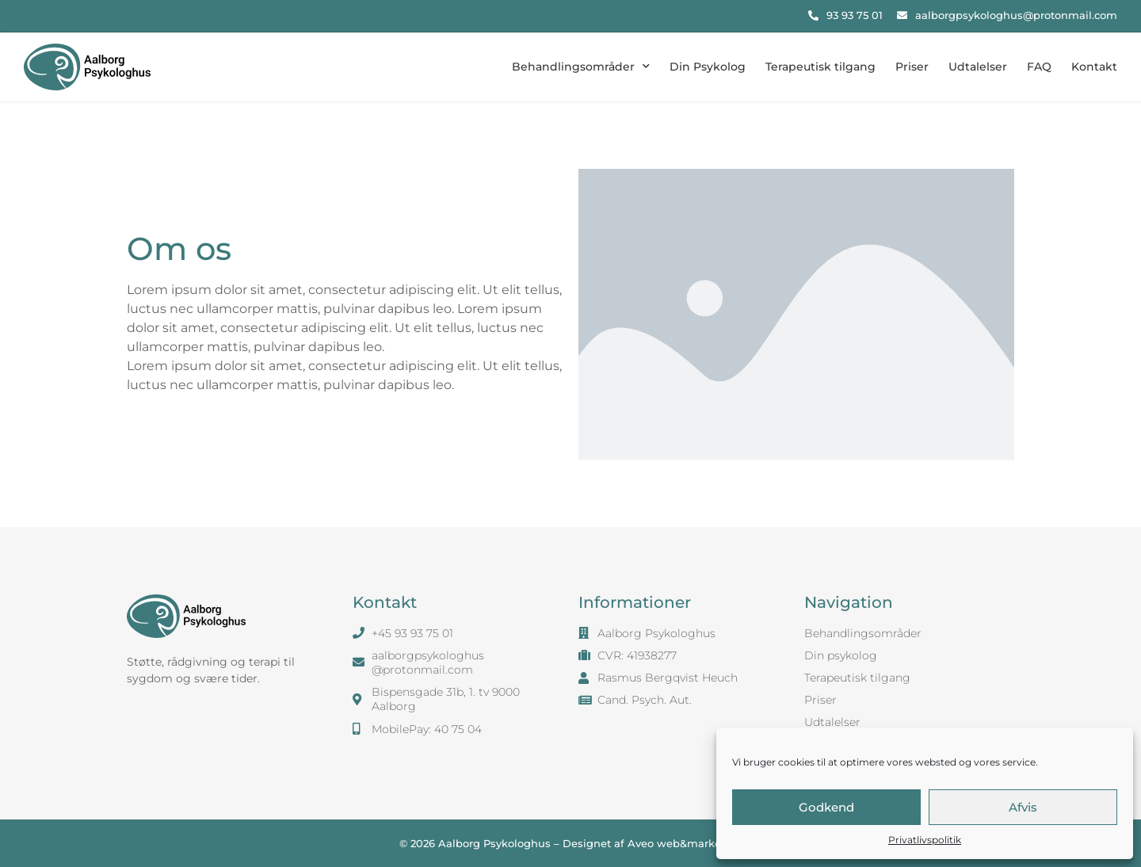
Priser (912, 66)
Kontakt (1094, 66)
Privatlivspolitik (924, 840)
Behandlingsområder (581, 66)
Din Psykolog (708, 66)
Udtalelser (977, 66)
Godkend (826, 807)
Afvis (1023, 807)
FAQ (1039, 66)
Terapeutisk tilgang (820, 66)
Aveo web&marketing (685, 843)
